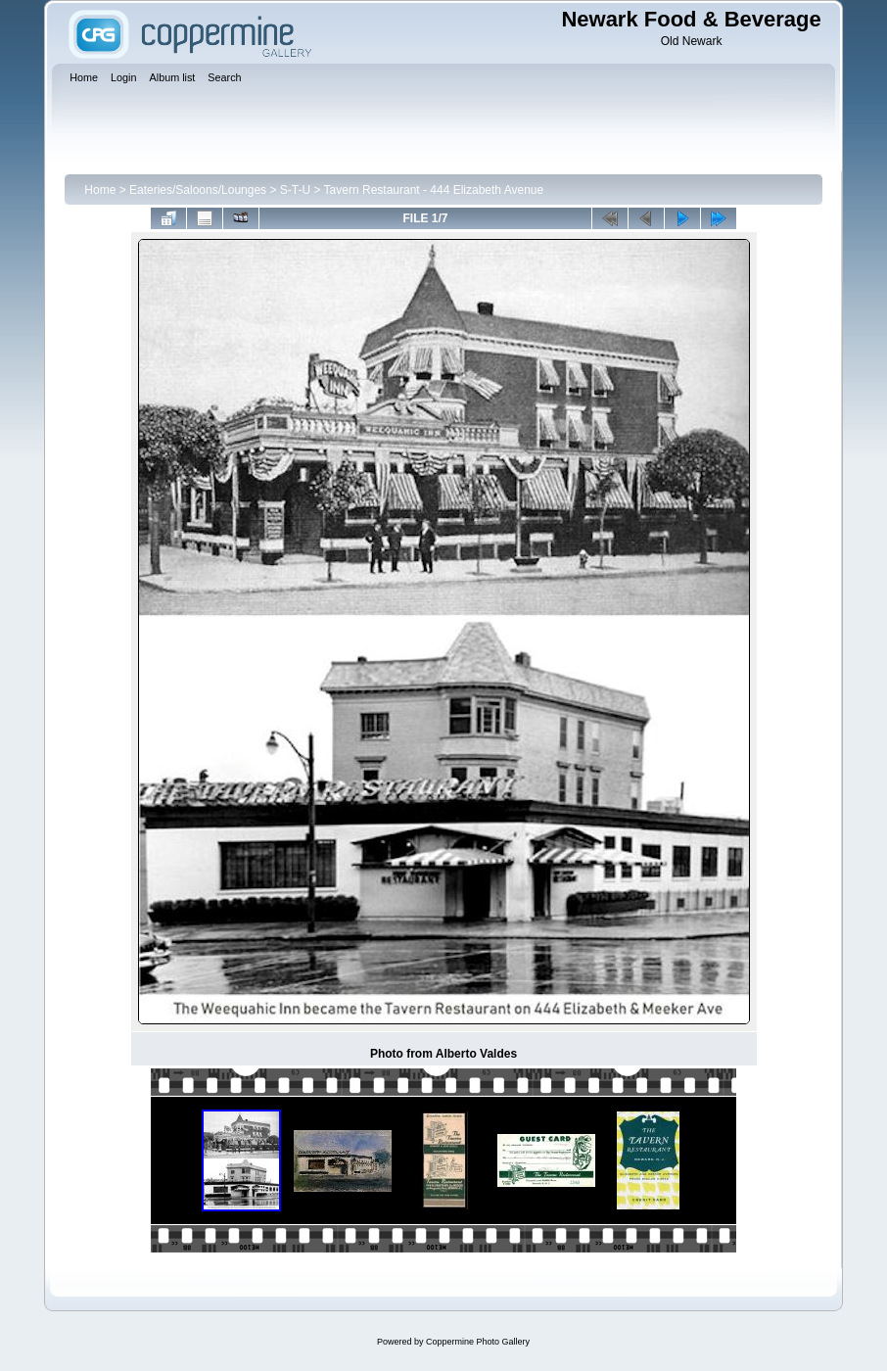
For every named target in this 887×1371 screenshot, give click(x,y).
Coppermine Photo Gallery (478, 1342)
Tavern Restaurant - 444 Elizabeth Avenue (434, 190)
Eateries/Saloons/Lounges (197, 190)
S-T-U (295, 190)
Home (100, 190)
